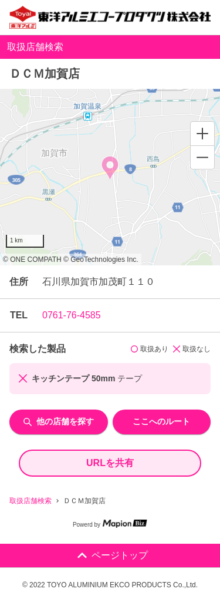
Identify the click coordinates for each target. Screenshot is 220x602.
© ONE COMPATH (32, 259)
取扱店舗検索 (30, 501)
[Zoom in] (202, 133)
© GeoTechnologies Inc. (100, 259)
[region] (110, 177)
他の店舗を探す (58, 421)
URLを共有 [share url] (110, 463)
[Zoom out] (202, 157)
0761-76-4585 (71, 315)
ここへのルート (161, 421)
